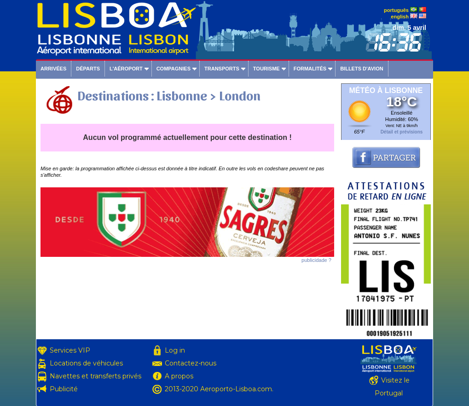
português (396, 10)
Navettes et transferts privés (95, 376)
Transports (221, 68)
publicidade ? (316, 260)
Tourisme (266, 68)
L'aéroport (126, 68)
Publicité (64, 389)
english (400, 16)
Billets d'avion (361, 68)
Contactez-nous (190, 363)
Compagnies (173, 68)
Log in (175, 350)
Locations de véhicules (86, 363)
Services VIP (70, 350)
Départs (88, 68)
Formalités (310, 68)
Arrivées (53, 68)
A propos (179, 376)
